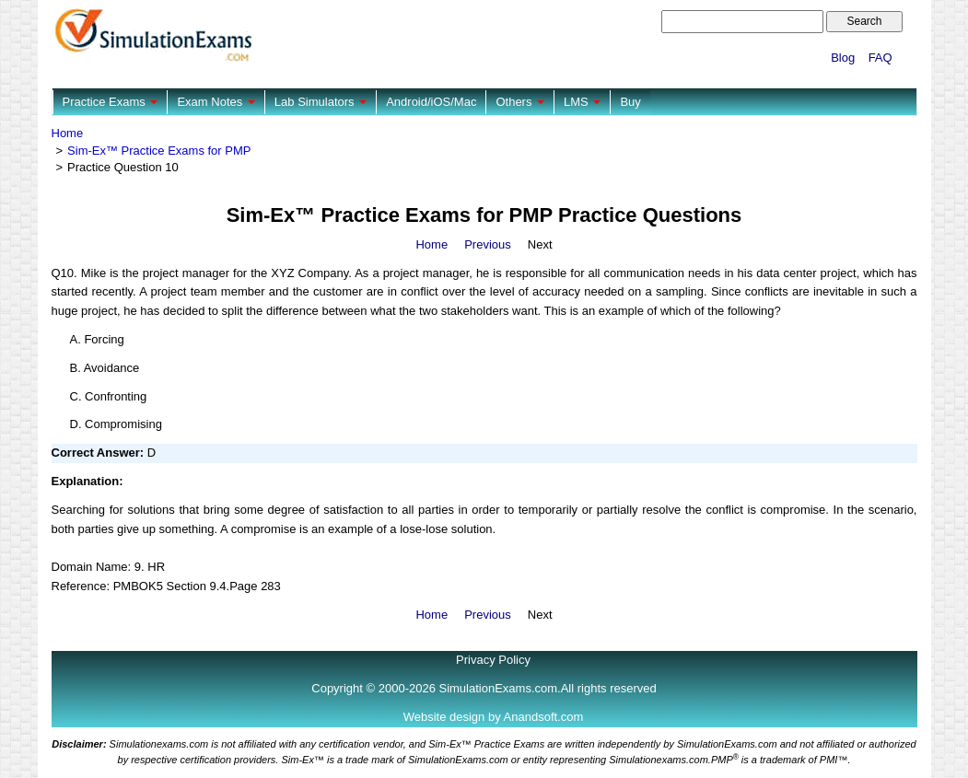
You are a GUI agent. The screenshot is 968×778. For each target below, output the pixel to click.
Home (68, 133)
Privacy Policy (493, 660)
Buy (630, 102)
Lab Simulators (320, 102)
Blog (843, 57)
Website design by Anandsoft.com (493, 717)
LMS (582, 102)
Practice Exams (110, 102)
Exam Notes (215, 102)
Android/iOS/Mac (431, 102)
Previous (487, 244)
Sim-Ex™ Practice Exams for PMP (159, 150)
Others (520, 102)
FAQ (880, 57)
